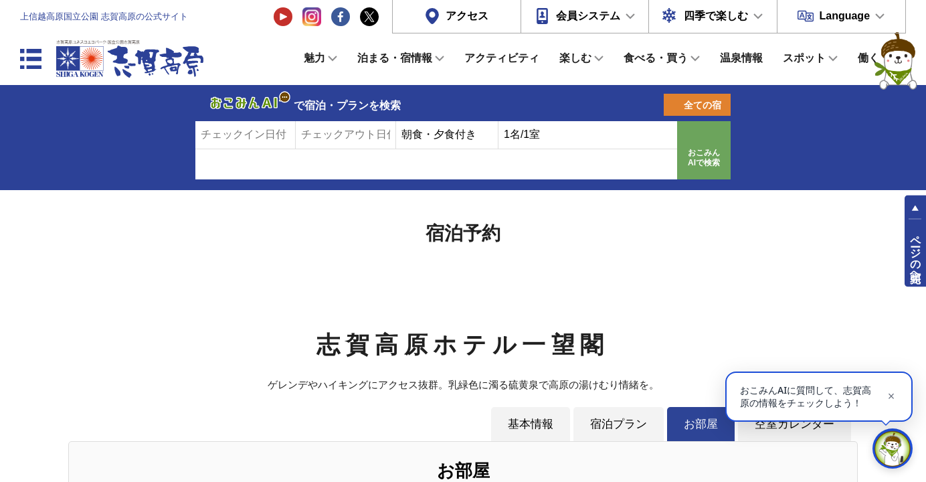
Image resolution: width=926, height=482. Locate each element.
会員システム (588, 15)
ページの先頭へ (915, 253)
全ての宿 (702, 105)
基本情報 (530, 423)
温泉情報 (741, 58)
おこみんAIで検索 (704, 158)
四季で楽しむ (716, 15)
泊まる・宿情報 (394, 58)
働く (868, 58)
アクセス (467, 15)
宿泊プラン (618, 423)
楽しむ (575, 58)
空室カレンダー (794, 423)
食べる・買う (656, 58)
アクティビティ (501, 58)
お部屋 (701, 423)
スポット (804, 58)
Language (844, 15)
